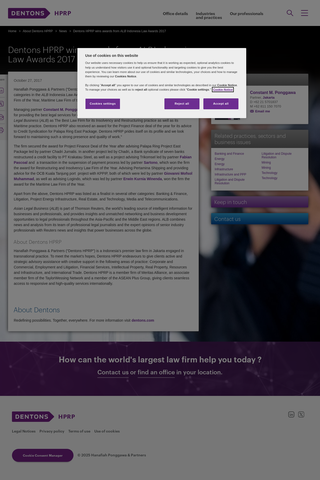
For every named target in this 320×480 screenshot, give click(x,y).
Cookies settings (103, 103)
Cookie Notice (223, 89)
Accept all (221, 103)
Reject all (182, 103)
